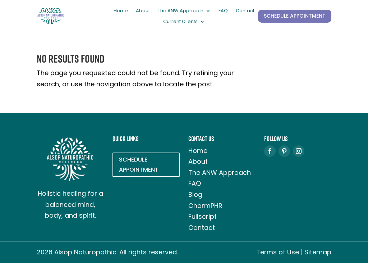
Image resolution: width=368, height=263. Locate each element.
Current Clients (180, 22)
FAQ (223, 11)
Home (121, 11)
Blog (195, 194)
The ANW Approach (180, 11)
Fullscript (202, 216)
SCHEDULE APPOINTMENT (295, 15)
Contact (245, 11)
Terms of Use (277, 252)
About (143, 11)
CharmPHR (205, 205)
